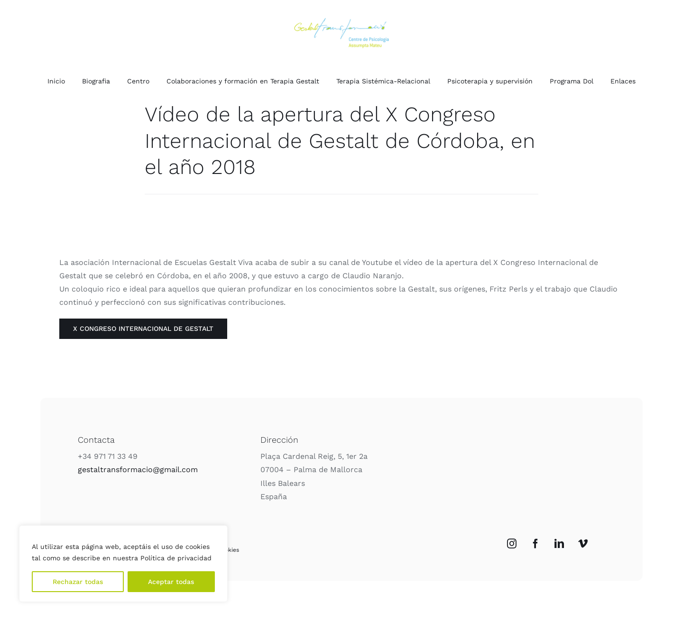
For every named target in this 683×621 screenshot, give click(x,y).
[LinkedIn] (559, 544)
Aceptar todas (171, 581)
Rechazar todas (78, 581)
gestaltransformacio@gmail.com (138, 469)
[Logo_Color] (341, 21)
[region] (123, 563)
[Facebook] (535, 544)
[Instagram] (512, 544)
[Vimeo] (583, 544)
